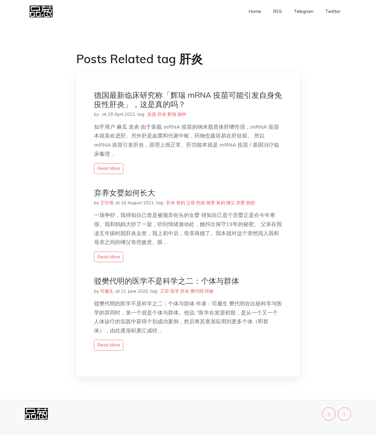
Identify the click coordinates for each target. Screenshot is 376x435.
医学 (174, 291)
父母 (190, 202)
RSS (277, 11)
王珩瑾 (106, 202)
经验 (209, 291)
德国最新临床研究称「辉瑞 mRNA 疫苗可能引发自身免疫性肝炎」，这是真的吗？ (188, 99)
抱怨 (250, 202)
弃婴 (240, 202)
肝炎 (161, 114)
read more (108, 168)
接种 (181, 114)
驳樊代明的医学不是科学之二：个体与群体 (166, 281)
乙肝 (164, 291)
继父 (230, 202)
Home (255, 11)
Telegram (303, 11)
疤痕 (200, 202)
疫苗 (151, 114)
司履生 (106, 291)
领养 (210, 202)
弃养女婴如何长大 (124, 193)
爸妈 (180, 202)
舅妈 (220, 202)
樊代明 (197, 291)
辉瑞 (171, 114)
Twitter (332, 11)
